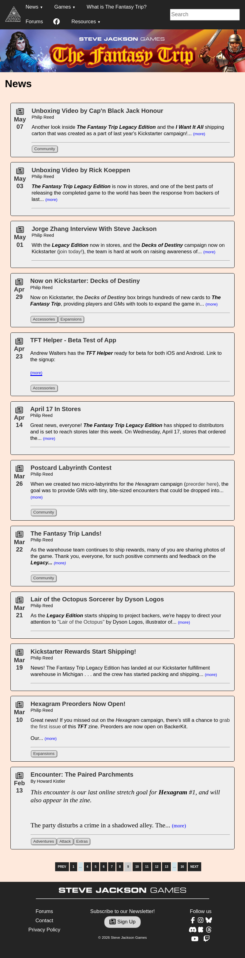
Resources (83, 21)
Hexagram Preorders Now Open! (78, 703)
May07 (20, 121)
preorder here (201, 484)
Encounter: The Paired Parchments (82, 774)
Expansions (70, 319)
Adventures (43, 841)
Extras (82, 841)
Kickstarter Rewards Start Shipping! (83, 651)
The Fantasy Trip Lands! (66, 533)
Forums (34, 21)
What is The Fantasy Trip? (117, 7)
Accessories (44, 319)
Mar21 (19, 609)
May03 (20, 180)
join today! (71, 251)
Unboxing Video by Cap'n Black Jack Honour (97, 110)
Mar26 (19, 478)
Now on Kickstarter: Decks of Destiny (85, 280)
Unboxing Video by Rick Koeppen (81, 170)
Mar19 (19, 661)
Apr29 (19, 291)
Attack (65, 841)
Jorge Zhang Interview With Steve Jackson (94, 228)
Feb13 (19, 785)
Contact (44, 920)
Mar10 (19, 714)
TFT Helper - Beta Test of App (73, 340)
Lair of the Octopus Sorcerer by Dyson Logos (97, 599)
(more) (199, 134)
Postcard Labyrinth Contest (71, 467)
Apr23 (19, 350)
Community (44, 149)
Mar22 (19, 543)
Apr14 (19, 419)
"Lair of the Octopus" (80, 622)
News (31, 7)
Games (62, 7)
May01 (20, 239)
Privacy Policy (44, 930)
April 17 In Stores (55, 409)
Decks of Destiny (105, 297)
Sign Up (122, 922)
